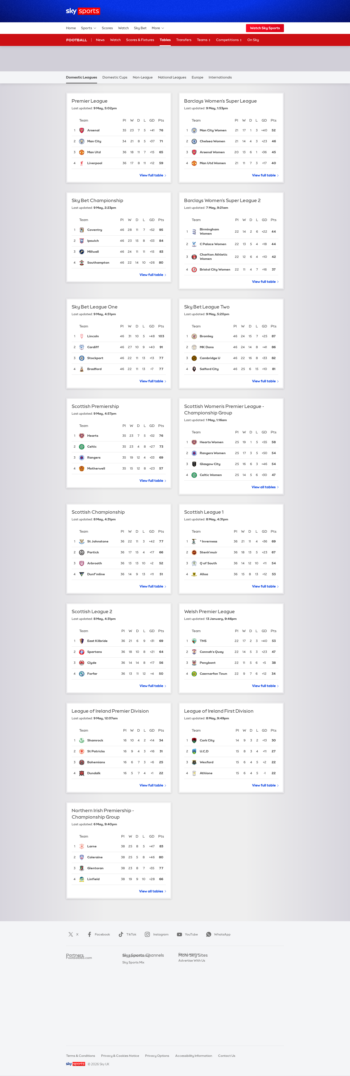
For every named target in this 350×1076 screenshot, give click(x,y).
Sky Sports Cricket (136, 982)
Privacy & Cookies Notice (120, 1055)
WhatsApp (217, 934)
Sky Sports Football (137, 975)
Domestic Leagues (81, 77)
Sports (89, 28)
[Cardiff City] (101, 347)
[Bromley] (214, 336)
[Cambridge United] (214, 358)
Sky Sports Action (135, 1008)
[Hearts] (102, 436)
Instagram (156, 934)
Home (71, 28)
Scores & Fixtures (140, 39)
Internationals (220, 77)
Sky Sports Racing (136, 1028)
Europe (197, 77)
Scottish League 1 (203, 512)
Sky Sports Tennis (135, 1002)
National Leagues (172, 77)
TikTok (126, 934)
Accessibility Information (193, 1055)
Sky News (185, 968)
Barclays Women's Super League (220, 101)
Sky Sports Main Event (139, 962)
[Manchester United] (102, 152)
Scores (107, 28)
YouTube (186, 934)
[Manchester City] (102, 141)
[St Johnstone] (102, 541)
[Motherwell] (102, 468)
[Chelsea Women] (215, 141)
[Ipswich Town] (101, 241)
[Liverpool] (102, 163)
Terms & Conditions (80, 1055)
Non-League (143, 77)
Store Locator (188, 1008)
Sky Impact (186, 1002)
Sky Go (183, 975)
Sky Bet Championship (97, 200)
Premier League (90, 101)
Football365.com (79, 982)
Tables (165, 39)
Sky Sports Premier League (142, 968)
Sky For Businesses (192, 988)
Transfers (184, 39)
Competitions (229, 40)
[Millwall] (101, 252)
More (158, 28)
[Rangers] (102, 457)
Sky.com (185, 962)
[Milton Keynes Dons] (214, 347)
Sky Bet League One (95, 306)
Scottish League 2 (92, 611)
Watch (123, 28)
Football (76, 40)
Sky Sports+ (131, 1022)
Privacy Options (157, 1055)
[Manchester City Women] (215, 130)
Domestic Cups (114, 77)
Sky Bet (140, 28)
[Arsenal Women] (215, 152)
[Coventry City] (101, 230)
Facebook (97, 934)
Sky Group (186, 982)
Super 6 (71, 968)
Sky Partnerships (191, 995)
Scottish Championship (98, 512)
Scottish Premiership (95, 406)
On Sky (253, 39)
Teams (204, 40)
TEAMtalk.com (77, 975)
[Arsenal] (102, 130)
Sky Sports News (135, 1015)
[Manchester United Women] (215, 163)
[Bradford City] (101, 369)
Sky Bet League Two (207, 306)
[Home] (83, 11)
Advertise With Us (191, 1015)
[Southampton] (101, 263)
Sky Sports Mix (133, 1035)
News (100, 39)
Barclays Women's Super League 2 (222, 200)
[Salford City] (214, 369)
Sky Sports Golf (134, 988)
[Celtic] (102, 447)
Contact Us (226, 1055)
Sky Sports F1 (132, 995)
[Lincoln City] (101, 336)
